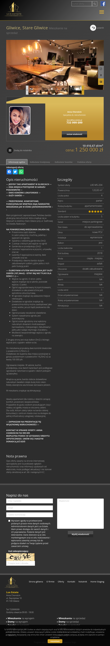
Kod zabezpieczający (18, 551)
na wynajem (21, 618)
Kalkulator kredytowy (40, 162)
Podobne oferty (84, 162)
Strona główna (36, 581)
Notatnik (82, 581)
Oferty (61, 581)
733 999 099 (74, 122)
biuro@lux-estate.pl (74, 120)
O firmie (50, 581)
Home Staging (97, 581)
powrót (100, 27)
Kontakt (71, 581)
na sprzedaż (72, 618)
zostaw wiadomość (74, 134)
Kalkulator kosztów (64, 162)
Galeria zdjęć (101, 81)
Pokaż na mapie (101, 75)
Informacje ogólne (16, 162)
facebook (103, 3)
